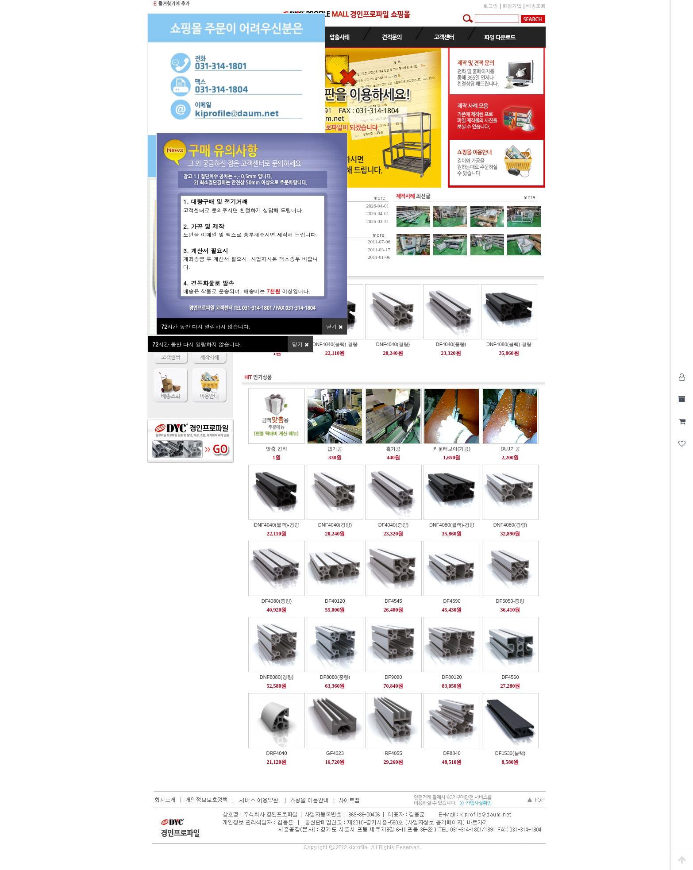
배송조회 (536, 5)
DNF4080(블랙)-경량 (508, 344)
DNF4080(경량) (510, 524)
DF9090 (393, 677)
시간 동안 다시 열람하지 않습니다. (197, 344)
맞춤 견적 (276, 448)
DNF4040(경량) (393, 344)
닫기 (300, 344)
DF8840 (451, 753)
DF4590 (451, 601)
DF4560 (510, 677)
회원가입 (512, 5)
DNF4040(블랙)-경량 (335, 344)
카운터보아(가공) (451, 448)
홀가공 (393, 448)
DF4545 (393, 601)
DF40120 (335, 601)
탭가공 (334, 448)
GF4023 (335, 753)
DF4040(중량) (451, 344)
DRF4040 (276, 753)
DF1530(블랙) (510, 753)
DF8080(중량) (335, 677)
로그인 (490, 5)
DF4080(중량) (277, 601)
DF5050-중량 (510, 601)
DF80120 (452, 677)
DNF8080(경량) (276, 677)
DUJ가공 (510, 448)
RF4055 (393, 753)
